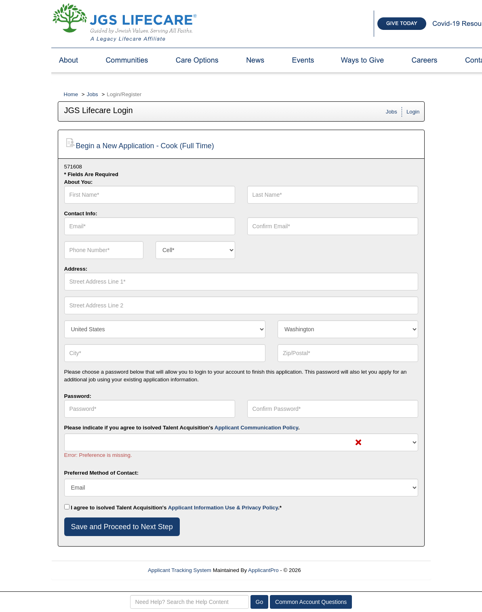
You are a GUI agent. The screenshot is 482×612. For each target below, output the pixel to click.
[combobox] (195, 250)
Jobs (92, 94)
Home (71, 94)
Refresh (324, 570)
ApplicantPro (263, 570)
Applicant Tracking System (179, 570)
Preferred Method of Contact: (101, 473)
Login (413, 112)
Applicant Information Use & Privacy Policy (223, 508)
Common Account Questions (311, 602)
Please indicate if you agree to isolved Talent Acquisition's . (182, 428)
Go (259, 602)
